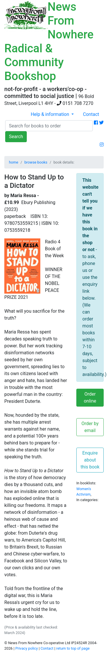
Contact (91, 114)
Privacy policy (26, 648)
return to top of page (73, 648)
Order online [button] (90, 397)
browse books (36, 162)
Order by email (90, 427)
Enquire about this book (90, 460)
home (13, 162)
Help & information (50, 114)
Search (16, 136)
